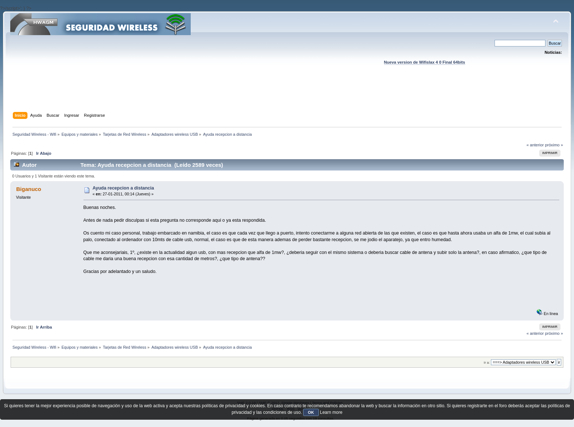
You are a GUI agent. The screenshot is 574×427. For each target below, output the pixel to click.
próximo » (554, 145)
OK (311, 412)
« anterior (535, 145)
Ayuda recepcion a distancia (123, 188)
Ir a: (487, 362)
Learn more (331, 412)
